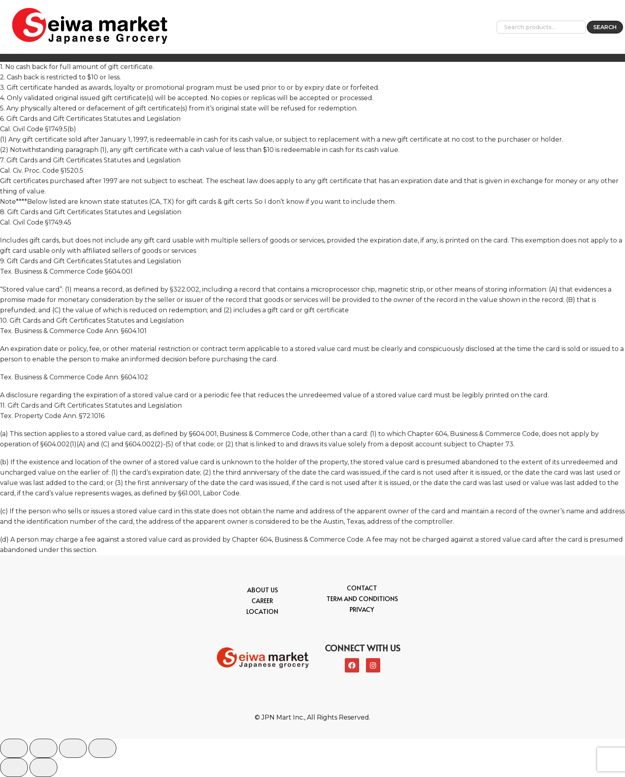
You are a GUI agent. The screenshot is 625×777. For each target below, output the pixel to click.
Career (262, 600)
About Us (262, 589)
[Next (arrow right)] (43, 767)
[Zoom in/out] (102, 748)
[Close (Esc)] (14, 748)
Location (262, 611)
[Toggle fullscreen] (73, 748)
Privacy (362, 609)
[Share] (43, 748)
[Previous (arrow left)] (14, 767)
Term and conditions (362, 598)
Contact (362, 587)
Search (605, 27)
